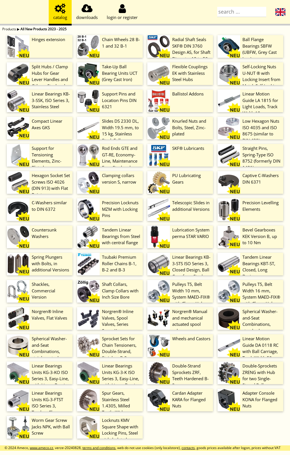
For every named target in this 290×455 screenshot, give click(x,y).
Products (9, 29)
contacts (188, 447)
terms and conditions (99, 447)
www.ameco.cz (41, 447)
